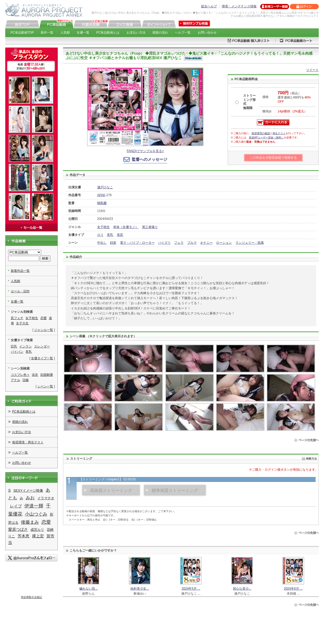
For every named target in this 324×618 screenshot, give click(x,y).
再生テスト (279, 133)
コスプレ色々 (20, 375)
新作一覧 (47, 32)
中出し (102, 243)
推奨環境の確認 (261, 133)
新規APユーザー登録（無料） (266, 137)
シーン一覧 (45, 386)
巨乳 (14, 346)
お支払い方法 (136, 32)
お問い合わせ (207, 32)
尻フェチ (17, 318)
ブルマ (192, 243)
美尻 (120, 235)
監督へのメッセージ (149, 159)
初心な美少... (242, 588)
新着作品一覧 (20, 271)
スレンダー (42, 346)
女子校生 (103, 227)
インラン (25, 346)
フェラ (179, 243)
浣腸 (25, 380)
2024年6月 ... (293, 588)
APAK (101, 195)
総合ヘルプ (209, 6)
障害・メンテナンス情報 (239, 6)
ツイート (312, 70)
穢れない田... (88, 588)
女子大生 (22, 323)
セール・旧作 (20, 291)
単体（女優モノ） (125, 227)
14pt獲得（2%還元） (292, 111)
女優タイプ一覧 (42, 358)
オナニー (206, 243)
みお (30, 497)
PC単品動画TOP (22, 32)
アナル (15, 380)
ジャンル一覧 (43, 330)
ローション (224, 243)
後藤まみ (30, 522)
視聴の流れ (160, 32)
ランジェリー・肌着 (250, 243)
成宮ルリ (37, 530)
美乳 (110, 235)
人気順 (65, 32)
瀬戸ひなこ (105, 187)
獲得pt (266, 111)
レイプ (16, 506)
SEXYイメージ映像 (28, 490)
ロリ (100, 235)
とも (12, 497)
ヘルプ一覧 (183, 32)
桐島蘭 (102, 203)
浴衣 (35, 375)
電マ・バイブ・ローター (137, 243)
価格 (265, 97)
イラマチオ (45, 498)
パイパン (17, 352)
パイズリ (164, 243)
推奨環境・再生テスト (28, 442)
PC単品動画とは (108, 32)
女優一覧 (83, 32)
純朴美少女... (139, 588)
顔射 (113, 243)
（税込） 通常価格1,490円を (294, 97)
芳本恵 (23, 536)
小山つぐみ (36, 514)
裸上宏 (38, 536)
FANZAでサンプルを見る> (145, 151)
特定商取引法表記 (31, 597)
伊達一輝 (33, 505)
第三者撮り (150, 227)
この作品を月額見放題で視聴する (273, 157)
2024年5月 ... (191, 588)
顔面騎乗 (46, 375)
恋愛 (43, 318)
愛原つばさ (18, 529)
